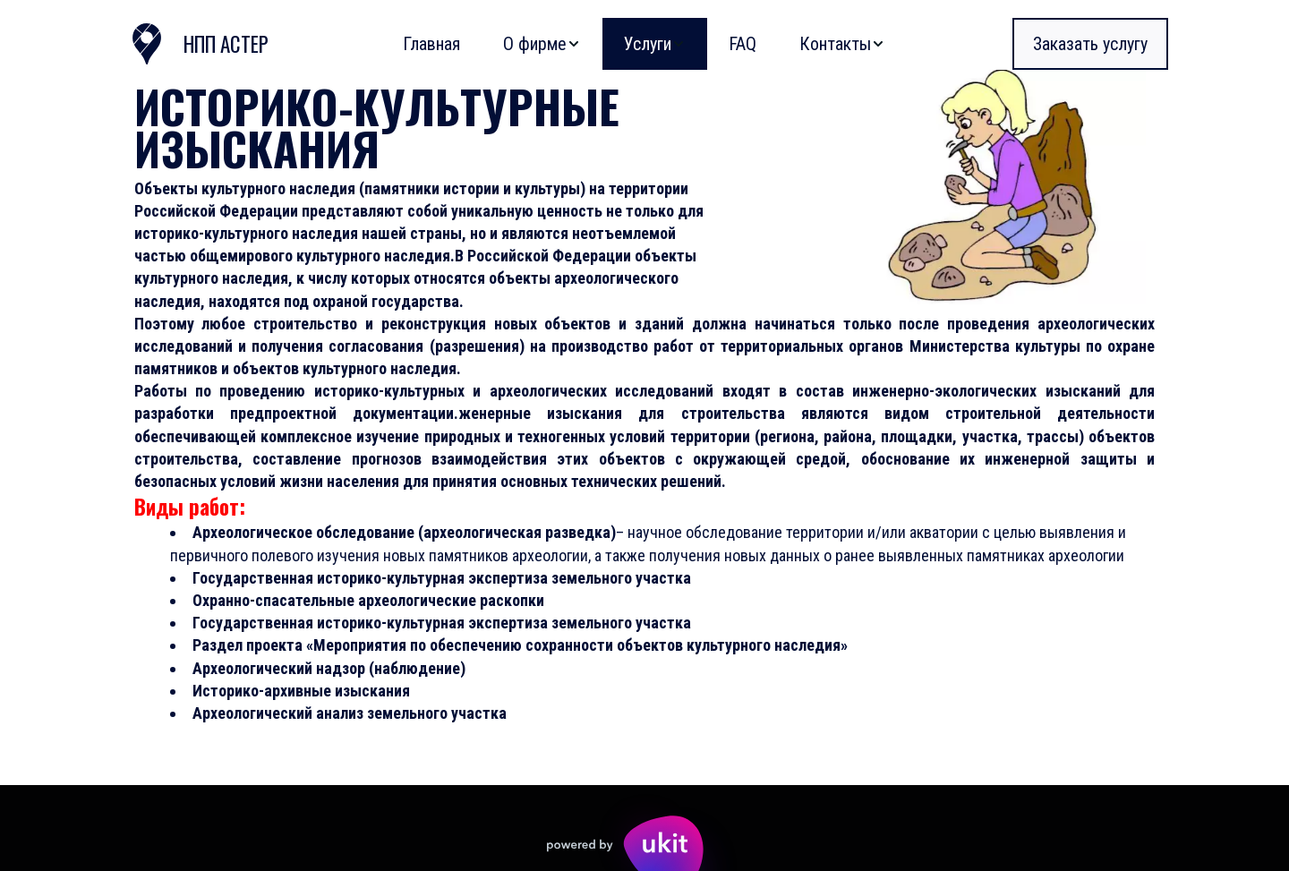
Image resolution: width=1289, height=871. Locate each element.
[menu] (598, 44)
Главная (431, 44)
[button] (542, 44)
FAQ (742, 44)
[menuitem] (431, 44)
